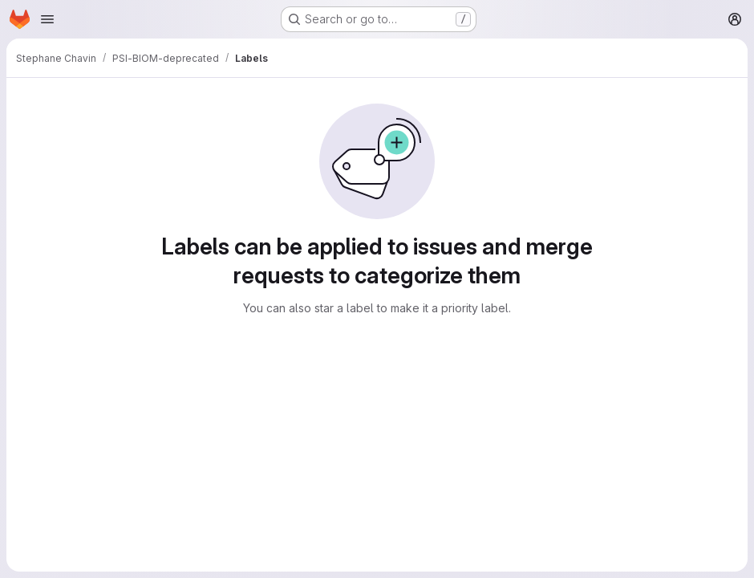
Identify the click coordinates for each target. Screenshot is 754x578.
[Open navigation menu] (47, 19)
